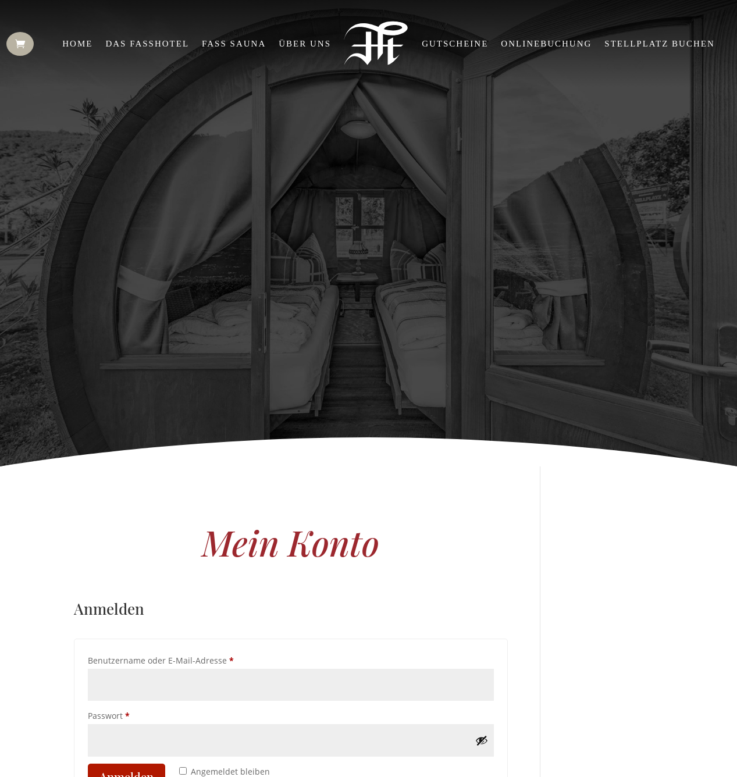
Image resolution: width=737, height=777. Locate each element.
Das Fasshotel (147, 43)
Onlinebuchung (546, 43)
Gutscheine (455, 43)
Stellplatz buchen (659, 43)
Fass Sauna (234, 43)
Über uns (305, 43)
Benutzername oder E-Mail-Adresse (184, 659)
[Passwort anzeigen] (481, 740)
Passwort (132, 714)
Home (77, 43)
